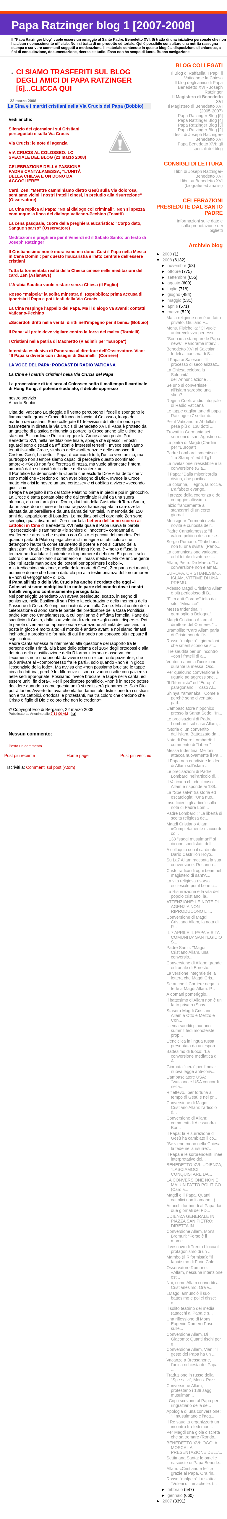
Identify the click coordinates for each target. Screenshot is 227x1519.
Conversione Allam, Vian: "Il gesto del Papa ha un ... (192, 1351)
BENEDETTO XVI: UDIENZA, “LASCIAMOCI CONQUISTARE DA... (194, 1169)
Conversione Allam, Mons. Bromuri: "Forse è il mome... (190, 1236)
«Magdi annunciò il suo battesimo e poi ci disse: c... (191, 1298)
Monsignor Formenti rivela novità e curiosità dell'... (190, 523)
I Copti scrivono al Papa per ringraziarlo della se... (192, 1403)
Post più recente (19, 755)
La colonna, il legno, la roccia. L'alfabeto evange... (194, 486)
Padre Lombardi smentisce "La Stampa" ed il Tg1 (191, 455)
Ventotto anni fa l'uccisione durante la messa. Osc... (191, 664)
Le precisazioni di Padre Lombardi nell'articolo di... (192, 774)
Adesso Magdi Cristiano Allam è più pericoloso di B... (194, 590)
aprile (173, 306)
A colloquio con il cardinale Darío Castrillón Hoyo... (191, 852)
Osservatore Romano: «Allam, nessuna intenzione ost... (194, 1272)
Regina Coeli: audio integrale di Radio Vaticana (193, 403)
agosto (174, 283)
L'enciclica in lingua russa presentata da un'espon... (192, 1043)
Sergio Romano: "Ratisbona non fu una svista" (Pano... (193, 544)
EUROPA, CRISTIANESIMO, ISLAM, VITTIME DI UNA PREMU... (193, 578)
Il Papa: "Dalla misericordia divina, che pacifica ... (191, 476)
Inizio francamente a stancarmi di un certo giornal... (188, 510)
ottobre (175, 271)
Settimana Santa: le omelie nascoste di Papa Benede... (194, 1460)
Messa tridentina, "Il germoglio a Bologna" (188, 611)
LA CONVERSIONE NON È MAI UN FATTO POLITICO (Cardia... (193, 1185)
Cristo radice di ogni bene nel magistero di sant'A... (193, 873)
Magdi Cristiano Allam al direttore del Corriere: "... (191, 622)
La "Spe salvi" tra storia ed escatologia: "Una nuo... (191, 794)
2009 (168, 254)
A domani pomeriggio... (188, 994)
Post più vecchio (135, 755)
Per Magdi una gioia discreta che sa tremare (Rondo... (193, 1434)
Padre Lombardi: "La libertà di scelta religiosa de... (194, 815)
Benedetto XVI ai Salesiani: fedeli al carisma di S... (192, 351)
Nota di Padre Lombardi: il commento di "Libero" (190, 742)
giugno (174, 294)
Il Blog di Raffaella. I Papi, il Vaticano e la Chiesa (197, 75)
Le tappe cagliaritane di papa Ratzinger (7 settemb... (193, 413)
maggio (175, 300)
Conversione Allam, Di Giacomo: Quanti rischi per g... (193, 1339)
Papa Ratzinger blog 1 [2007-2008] (102, 25)
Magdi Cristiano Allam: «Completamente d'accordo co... (194, 829)
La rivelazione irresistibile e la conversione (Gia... (194, 466)
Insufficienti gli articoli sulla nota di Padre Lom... (191, 805)
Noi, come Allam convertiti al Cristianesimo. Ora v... (192, 1285)
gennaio (176, 1495)
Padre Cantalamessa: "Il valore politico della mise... (193, 533)
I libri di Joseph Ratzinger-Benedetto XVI (198, 173)
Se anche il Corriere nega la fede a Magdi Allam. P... (192, 986)
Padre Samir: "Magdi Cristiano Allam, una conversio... (187, 952)
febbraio (176, 1489)
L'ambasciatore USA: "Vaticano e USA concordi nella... (192, 1082)
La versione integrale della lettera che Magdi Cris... (191, 975)
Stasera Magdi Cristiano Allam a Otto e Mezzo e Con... (190, 1015)
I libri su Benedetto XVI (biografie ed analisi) (201, 183)
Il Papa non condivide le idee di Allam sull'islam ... (193, 763)
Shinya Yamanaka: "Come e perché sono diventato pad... (192, 698)
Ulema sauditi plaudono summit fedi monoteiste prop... (190, 1030)
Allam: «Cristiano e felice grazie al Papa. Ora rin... (191, 1471)
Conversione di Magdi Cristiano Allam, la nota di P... (192, 922)
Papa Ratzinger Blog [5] (200, 115)
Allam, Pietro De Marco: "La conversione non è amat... (192, 565)
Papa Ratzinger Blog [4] (200, 120)
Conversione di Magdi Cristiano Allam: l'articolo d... (191, 1107)
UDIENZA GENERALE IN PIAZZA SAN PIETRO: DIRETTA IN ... (190, 1221)
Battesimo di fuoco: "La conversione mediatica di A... (191, 1056)
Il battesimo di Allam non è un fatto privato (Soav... (194, 1002)
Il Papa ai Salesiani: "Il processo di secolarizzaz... (193, 362)
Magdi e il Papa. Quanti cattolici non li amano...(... (192, 1197)
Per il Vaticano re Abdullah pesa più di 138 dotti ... (190, 424)
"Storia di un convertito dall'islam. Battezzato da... (193, 731)
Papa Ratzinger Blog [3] (200, 125)
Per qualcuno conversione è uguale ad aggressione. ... (192, 674)
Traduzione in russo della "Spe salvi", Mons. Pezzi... (193, 1377)
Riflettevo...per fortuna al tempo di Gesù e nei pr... (191, 1094)
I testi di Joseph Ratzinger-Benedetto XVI (198, 137)
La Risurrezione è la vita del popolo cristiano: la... (192, 894)
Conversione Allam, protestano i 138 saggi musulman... (189, 1390)
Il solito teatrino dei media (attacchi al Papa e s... (190, 1310)
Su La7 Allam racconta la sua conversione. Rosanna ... (193, 862)
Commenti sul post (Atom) (50, 767)
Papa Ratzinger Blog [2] (200, 129)
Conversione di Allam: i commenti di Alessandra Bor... (191, 1123)
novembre (178, 265)
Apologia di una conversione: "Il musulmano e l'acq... (193, 1413)
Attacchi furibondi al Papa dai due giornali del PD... (193, 1208)
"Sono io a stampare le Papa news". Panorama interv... (193, 341)
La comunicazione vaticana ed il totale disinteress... (191, 554)
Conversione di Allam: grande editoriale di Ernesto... (194, 965)
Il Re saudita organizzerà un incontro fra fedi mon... (192, 1424)
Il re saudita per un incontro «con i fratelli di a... (192, 653)
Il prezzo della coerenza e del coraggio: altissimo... (193, 497)
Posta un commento (25, 746)
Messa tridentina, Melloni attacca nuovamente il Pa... (194, 753)
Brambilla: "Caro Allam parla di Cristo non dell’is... (192, 632)
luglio (173, 288)
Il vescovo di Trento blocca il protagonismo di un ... (192, 1249)
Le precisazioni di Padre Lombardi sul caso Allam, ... (194, 721)
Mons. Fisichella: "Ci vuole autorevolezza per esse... (192, 330)
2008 (168, 260)
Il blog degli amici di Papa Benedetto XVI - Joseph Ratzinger (199, 87)
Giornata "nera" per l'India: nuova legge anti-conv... (191, 1069)
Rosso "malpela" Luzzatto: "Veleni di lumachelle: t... (191, 1481)
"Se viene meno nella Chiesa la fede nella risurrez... (193, 1146)
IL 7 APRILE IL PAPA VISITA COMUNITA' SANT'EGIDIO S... (194, 937)
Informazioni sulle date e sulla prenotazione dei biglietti (200, 226)
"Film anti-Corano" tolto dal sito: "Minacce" (191, 601)
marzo (174, 311)
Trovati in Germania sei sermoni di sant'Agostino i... (194, 434)
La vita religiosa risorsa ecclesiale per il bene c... (191, 883)
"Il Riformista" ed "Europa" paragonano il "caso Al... (191, 685)
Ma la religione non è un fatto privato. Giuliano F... (193, 320)
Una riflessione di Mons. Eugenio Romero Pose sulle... (189, 1324)
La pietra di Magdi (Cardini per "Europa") (191, 445)
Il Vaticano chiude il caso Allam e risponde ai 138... (192, 784)
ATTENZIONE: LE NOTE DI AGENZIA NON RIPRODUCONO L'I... (192, 906)
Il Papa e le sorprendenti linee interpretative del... (194, 1156)
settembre (178, 277)
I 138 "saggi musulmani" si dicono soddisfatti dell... (191, 841)
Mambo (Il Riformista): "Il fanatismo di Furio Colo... (192, 1259)
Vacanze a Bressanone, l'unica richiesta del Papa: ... (192, 1365)
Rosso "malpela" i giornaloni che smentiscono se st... (192, 643)
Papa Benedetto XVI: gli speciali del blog (200, 146)
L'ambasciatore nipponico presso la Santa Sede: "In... (194, 710)
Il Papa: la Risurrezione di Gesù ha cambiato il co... (191, 1136)
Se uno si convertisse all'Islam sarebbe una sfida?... (188, 390)
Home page (77, 755)
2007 (168, 1501)
